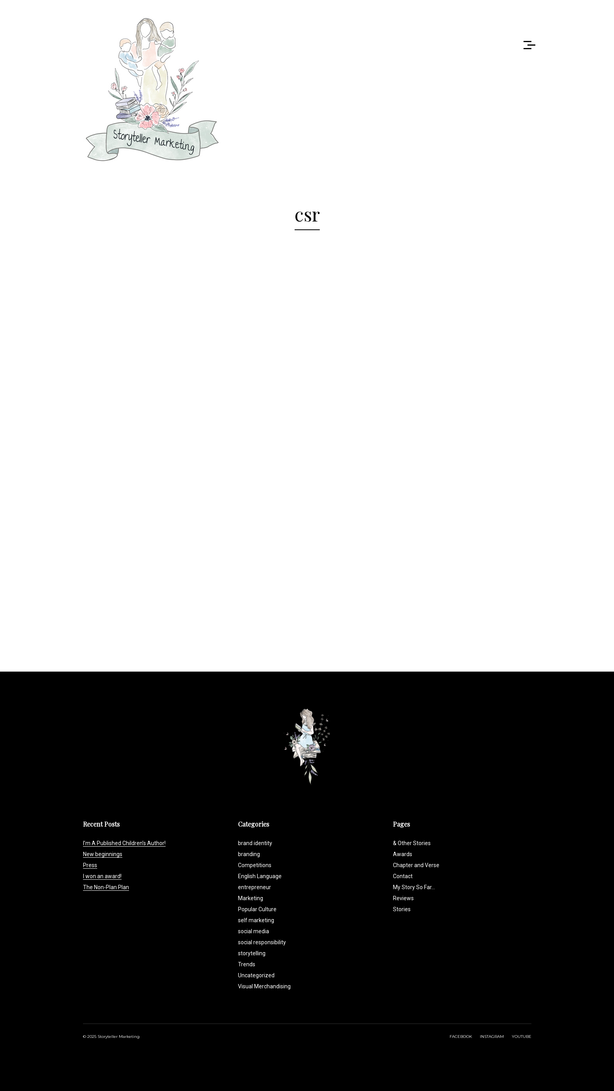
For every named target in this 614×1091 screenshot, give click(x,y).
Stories (402, 909)
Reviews (403, 898)
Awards (402, 854)
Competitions (254, 865)
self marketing (256, 920)
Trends (246, 964)
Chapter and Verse (416, 865)
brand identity (255, 843)
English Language (260, 876)
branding (249, 854)
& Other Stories (412, 843)
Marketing (250, 898)
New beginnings (102, 854)
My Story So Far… (414, 887)
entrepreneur (254, 887)
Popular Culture (257, 909)
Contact (403, 876)
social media (253, 931)
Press (90, 865)
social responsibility (262, 942)
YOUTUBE (521, 1036)
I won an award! (102, 876)
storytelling (252, 953)
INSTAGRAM (492, 1036)
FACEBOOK (461, 1036)
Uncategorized (256, 975)
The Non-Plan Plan (106, 887)
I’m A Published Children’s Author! (124, 843)
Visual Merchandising (264, 986)
